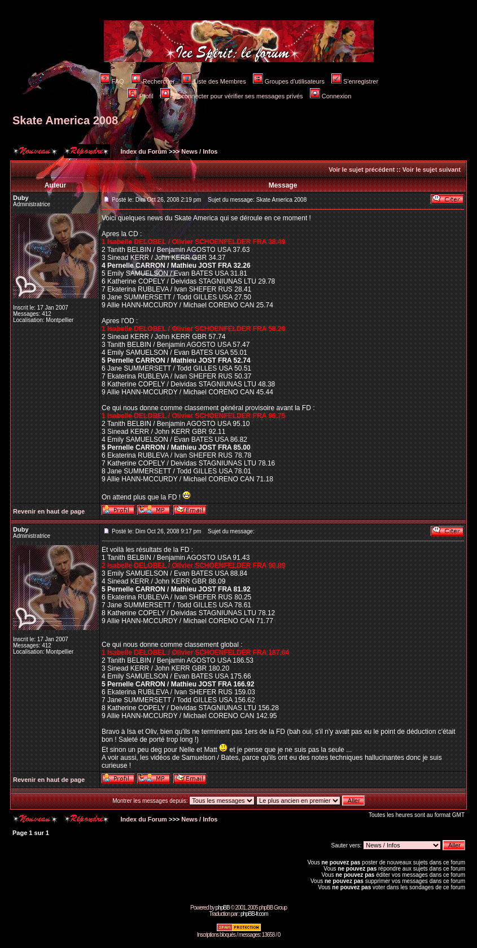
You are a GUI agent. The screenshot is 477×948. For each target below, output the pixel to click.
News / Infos (199, 151)
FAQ (112, 81)
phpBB (223, 907)
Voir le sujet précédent (362, 169)
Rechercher (153, 81)
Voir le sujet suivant (431, 169)
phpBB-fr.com (254, 914)
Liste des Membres (214, 81)
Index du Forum (143, 151)
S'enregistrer (354, 81)
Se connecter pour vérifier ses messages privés (231, 96)
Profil (141, 96)
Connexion (331, 96)
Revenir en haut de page (49, 511)
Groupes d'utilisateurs (289, 81)
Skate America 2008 (65, 120)
